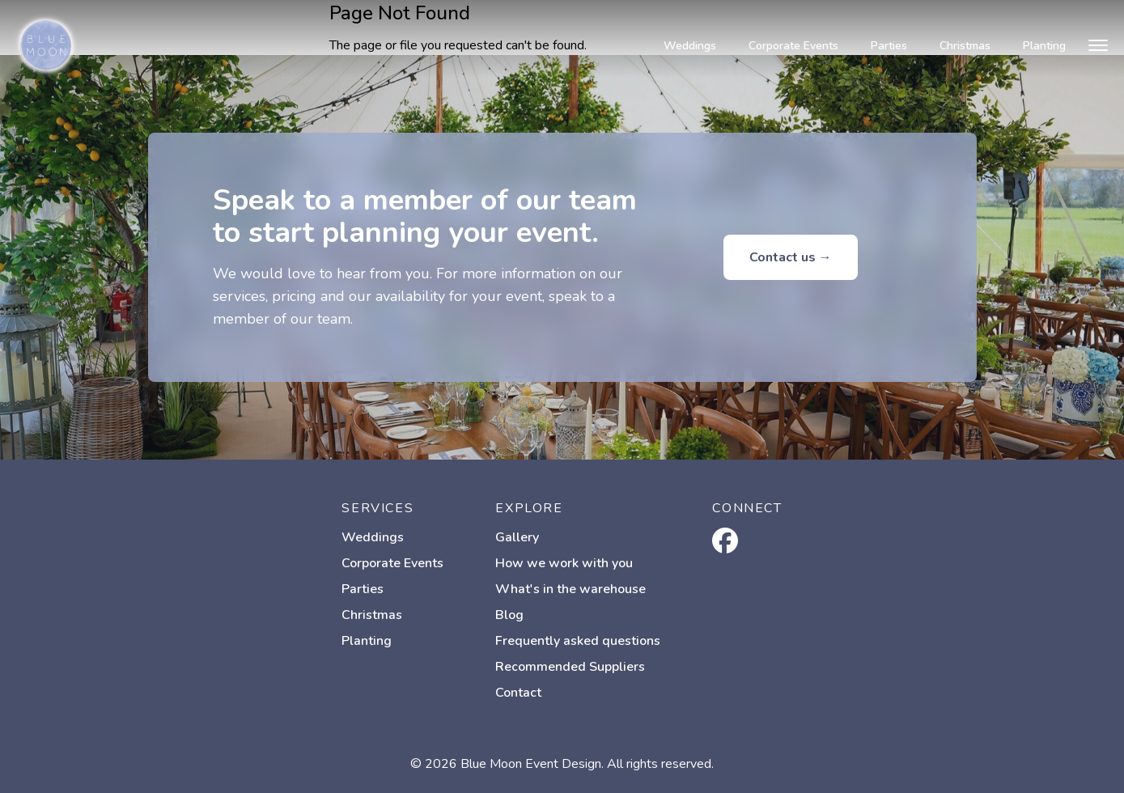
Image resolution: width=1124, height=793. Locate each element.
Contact (518, 693)
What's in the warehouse (570, 589)
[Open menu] (1098, 45)
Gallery (517, 537)
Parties (889, 45)
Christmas (964, 45)
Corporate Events (793, 45)
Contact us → (790, 257)
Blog (509, 615)
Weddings (690, 45)
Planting (1044, 45)
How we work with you (564, 563)
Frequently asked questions (577, 641)
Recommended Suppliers (570, 667)
